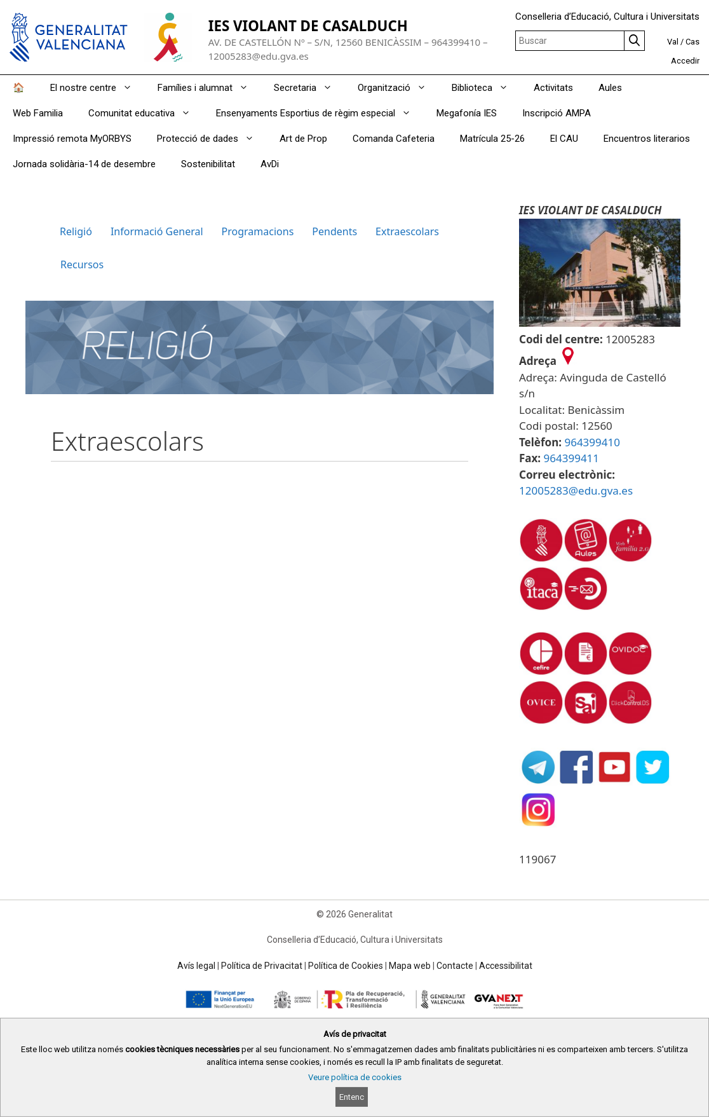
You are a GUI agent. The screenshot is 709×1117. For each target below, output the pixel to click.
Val (673, 41)
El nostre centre (97, 87)
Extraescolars (407, 231)
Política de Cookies (345, 966)
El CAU (564, 138)
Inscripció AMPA (556, 113)
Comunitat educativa (145, 113)
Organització (398, 87)
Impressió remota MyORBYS (72, 138)
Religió (76, 231)
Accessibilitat (505, 966)
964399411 (572, 458)
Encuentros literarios (647, 138)
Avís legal (196, 966)
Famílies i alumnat (209, 87)
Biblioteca (486, 87)
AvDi (269, 164)
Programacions (258, 231)
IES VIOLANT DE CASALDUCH (308, 26)
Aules (610, 87)
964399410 (592, 442)
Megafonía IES (466, 113)
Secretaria (309, 87)
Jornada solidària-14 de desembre (84, 164)
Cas (692, 41)
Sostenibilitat (208, 164)
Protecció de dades (212, 138)
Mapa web (410, 966)
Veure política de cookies (355, 1077)
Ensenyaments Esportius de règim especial (320, 113)
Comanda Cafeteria (394, 138)
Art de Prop (303, 138)
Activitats (553, 87)
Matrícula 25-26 (492, 138)
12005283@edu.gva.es (576, 490)
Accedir (685, 60)
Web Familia (38, 113)
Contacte (454, 966)
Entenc (351, 1097)
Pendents (334, 231)
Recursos (82, 264)
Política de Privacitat (261, 966)
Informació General (157, 231)
